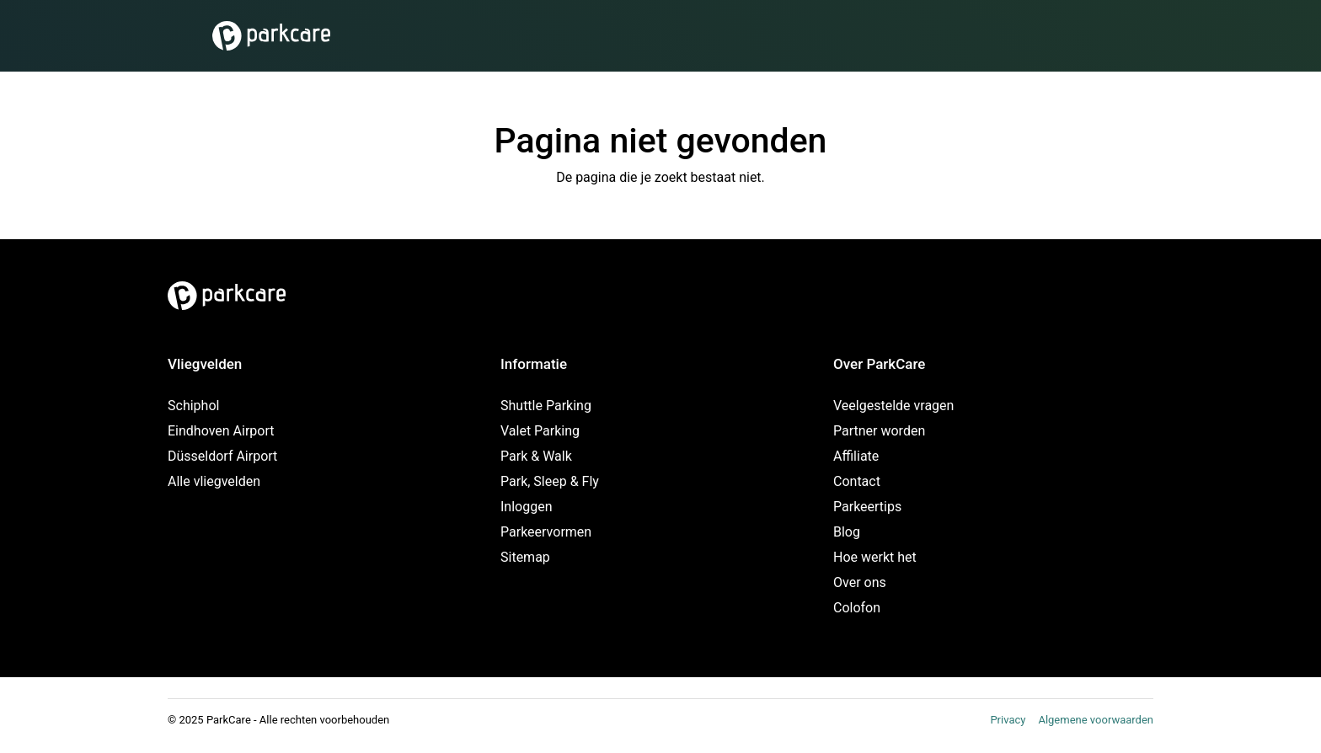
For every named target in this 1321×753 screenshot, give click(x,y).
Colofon (856, 608)
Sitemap (525, 557)
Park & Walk (536, 456)
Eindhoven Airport (221, 431)
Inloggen (526, 507)
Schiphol (193, 406)
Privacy (1007, 719)
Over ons (859, 582)
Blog (846, 532)
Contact (856, 481)
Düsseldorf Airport (222, 456)
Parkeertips (867, 507)
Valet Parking (540, 431)
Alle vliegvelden (214, 481)
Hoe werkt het (875, 557)
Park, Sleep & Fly (549, 481)
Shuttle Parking (545, 406)
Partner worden (879, 431)
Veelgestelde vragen (893, 406)
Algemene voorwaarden (1095, 719)
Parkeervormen (545, 532)
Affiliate (856, 456)
